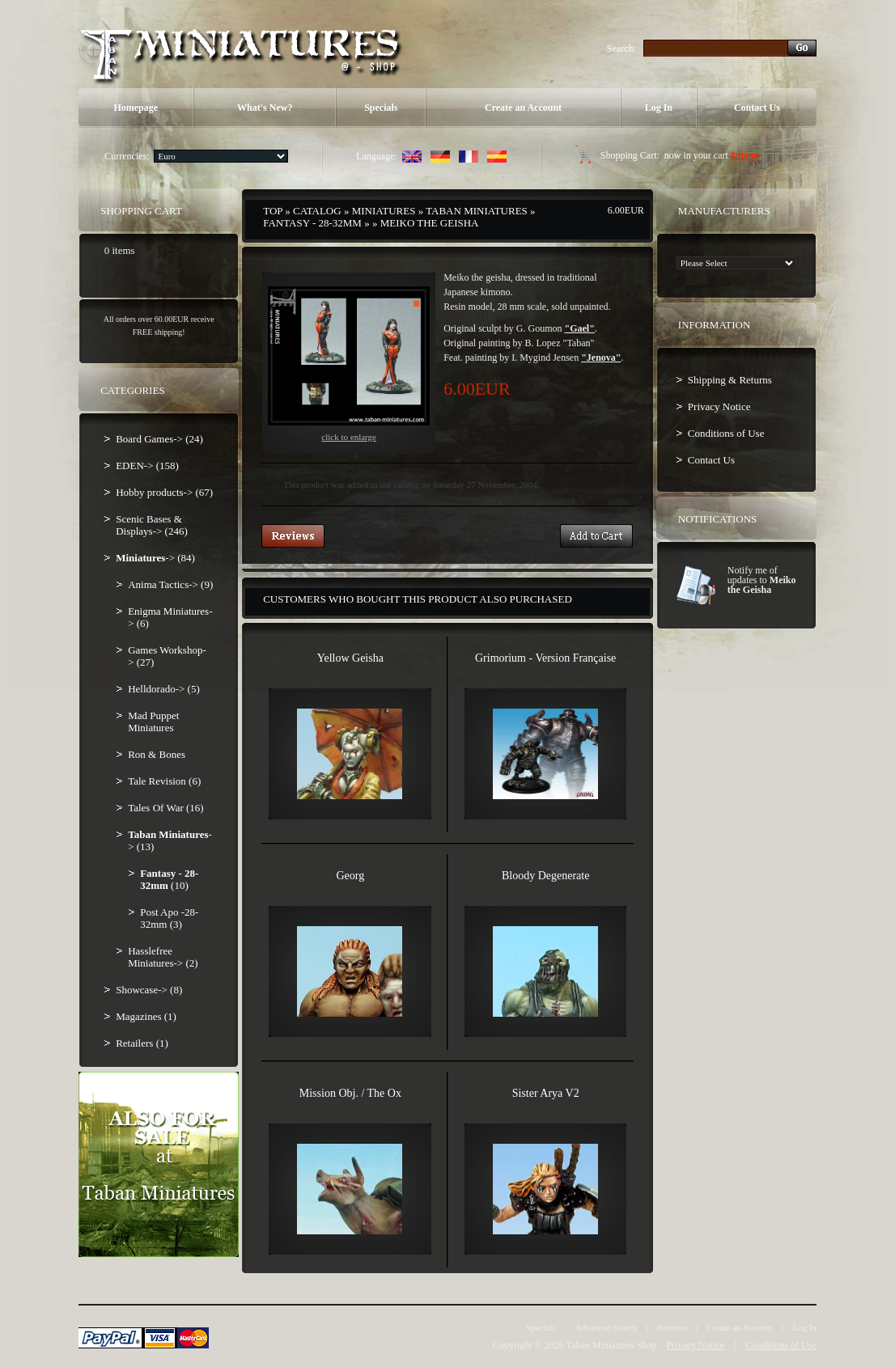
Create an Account (523, 107)
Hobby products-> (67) (164, 492)
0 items (745, 155)
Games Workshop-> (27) (167, 656)
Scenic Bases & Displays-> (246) (152, 525)
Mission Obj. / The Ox (350, 1093)
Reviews (672, 1327)
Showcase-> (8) (149, 990)
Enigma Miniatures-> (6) (170, 617)
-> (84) (155, 558)
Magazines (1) (146, 1016)
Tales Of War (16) (165, 808)
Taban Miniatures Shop (611, 1345)
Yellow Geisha (350, 658)
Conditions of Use (726, 433)
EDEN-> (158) (147, 465)
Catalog (317, 211)
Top (272, 211)
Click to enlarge (349, 364)
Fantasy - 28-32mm (312, 223)
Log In (658, 107)
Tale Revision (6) (164, 781)
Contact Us (757, 107)
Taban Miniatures (477, 211)
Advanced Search (606, 1327)
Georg (350, 876)
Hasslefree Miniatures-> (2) (162, 957)
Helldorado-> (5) (164, 689)
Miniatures (384, 211)
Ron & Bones (156, 754)
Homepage (135, 107)
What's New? (264, 107)
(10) (169, 879)
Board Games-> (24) (159, 439)
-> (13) (170, 840)
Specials (380, 107)
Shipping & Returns (730, 380)
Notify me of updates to (761, 580)
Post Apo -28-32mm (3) (169, 918)
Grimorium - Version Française (545, 658)
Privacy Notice (719, 406)
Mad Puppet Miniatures (153, 721)
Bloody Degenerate (545, 876)
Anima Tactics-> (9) (170, 584)
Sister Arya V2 (545, 1093)
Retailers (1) (142, 1043)
